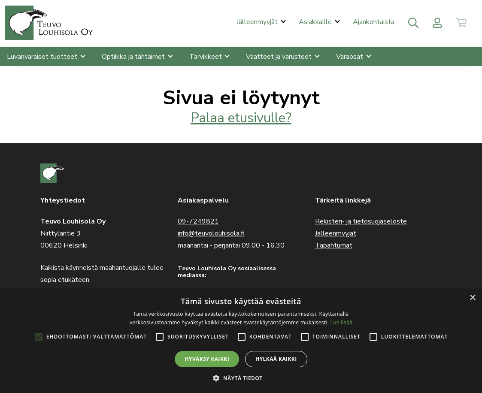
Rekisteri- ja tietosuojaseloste (361, 221)
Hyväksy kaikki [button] (207, 359)
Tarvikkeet (206, 56)
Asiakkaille (316, 22)
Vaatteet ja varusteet (279, 56)
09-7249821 (198, 221)
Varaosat (350, 56)
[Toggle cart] (461, 22)
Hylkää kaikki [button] (276, 359)
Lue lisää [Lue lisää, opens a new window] (341, 322)
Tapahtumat (333, 245)
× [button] (472, 298)
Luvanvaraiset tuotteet (43, 56)
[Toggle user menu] (437, 22)
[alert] (241, 341)
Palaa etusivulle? (241, 118)
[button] (240, 378)
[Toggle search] (413, 22)
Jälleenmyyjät (257, 22)
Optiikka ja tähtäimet (134, 56)
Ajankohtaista (373, 22)
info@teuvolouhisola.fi (211, 233)
